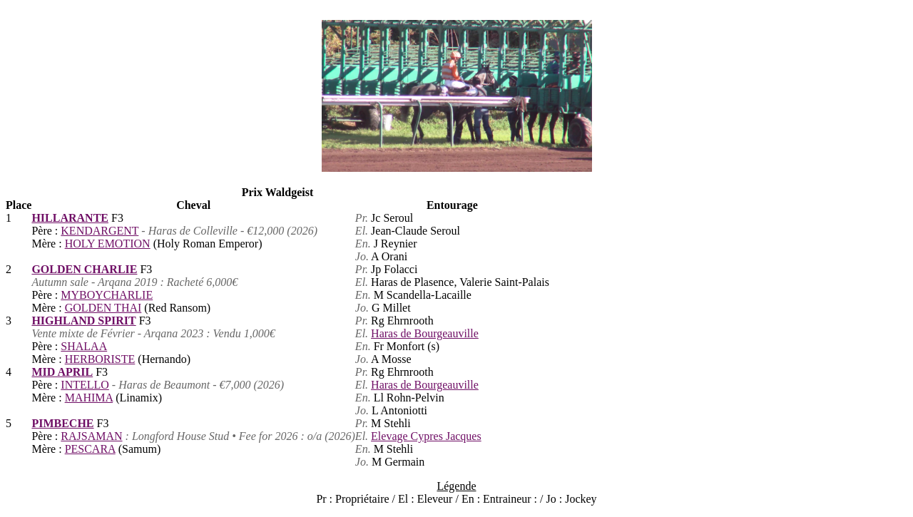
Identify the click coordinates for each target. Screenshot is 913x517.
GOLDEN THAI (103, 308)
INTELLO (85, 385)
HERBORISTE (100, 359)
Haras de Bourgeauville (425, 333)
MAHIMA (89, 397)
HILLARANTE (69, 218)
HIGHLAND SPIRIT (83, 320)
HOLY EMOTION (108, 243)
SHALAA (84, 346)
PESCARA (90, 449)
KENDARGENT (99, 231)
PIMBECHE (62, 423)
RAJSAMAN (91, 436)
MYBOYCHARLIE (107, 295)
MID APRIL (62, 372)
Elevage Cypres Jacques (426, 436)
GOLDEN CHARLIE (84, 269)
